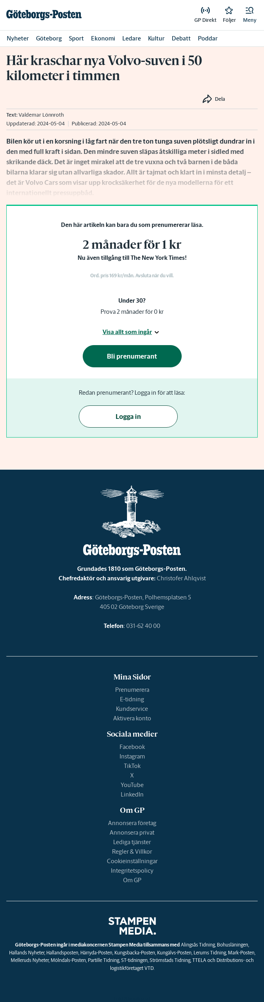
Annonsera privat (132, 832)
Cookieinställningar (132, 861)
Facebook (132, 747)
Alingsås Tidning (198, 945)
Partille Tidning (103, 960)
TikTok (132, 766)
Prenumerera (132, 689)
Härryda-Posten (96, 953)
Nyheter (18, 38)
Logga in (128, 416)
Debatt (181, 38)
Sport (76, 38)
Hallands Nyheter (26, 953)
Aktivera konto (132, 718)
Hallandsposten (62, 953)
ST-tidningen (134, 960)
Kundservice (132, 708)
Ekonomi (103, 38)
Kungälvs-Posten (174, 953)
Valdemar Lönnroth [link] (41, 114)
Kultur (156, 38)
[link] (44, 15)
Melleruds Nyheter (30, 960)
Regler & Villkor (132, 851)
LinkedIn (132, 794)
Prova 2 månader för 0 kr (132, 311)
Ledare (131, 38)
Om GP (132, 880)
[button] (250, 15)
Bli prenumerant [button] (132, 356)
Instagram (132, 756)
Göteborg (49, 38)
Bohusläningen (232, 945)
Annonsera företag (132, 823)
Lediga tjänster (132, 842)
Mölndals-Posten (68, 960)
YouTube (132, 785)
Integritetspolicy (132, 870)
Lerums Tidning (210, 953)
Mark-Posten (241, 953)
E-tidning (132, 699)
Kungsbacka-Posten (134, 953)
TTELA (199, 960)
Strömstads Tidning (170, 960)
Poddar (208, 38)
